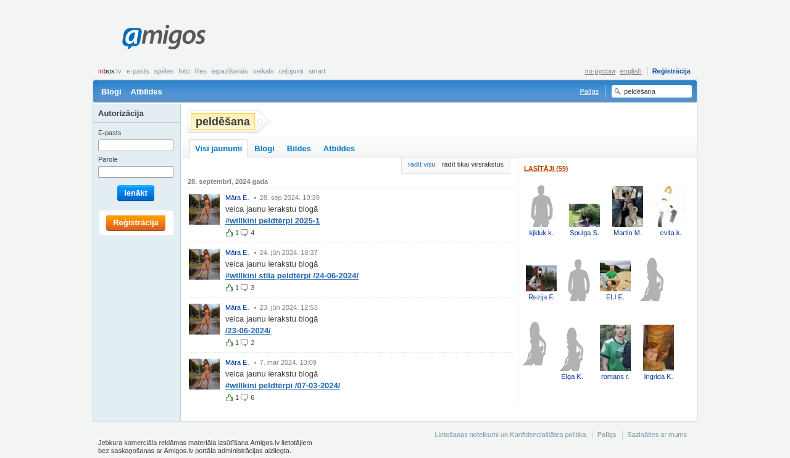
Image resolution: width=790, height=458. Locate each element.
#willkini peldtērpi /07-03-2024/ (282, 385)
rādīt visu (422, 164)
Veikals (263, 71)
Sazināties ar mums (657, 434)
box (109, 71)
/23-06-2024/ (248, 330)
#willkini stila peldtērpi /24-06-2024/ (292, 275)
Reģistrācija (671, 71)
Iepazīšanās (230, 71)
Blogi (111, 91)
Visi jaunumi (218, 148)
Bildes (299, 148)
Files (201, 71)
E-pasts (138, 71)
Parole (108, 159)
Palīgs (589, 91)
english (631, 71)
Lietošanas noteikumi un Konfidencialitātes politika (510, 434)
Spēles (163, 71)
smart (317, 71)
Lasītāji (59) (546, 168)
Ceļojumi (290, 71)
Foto (183, 71)
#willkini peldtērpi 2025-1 (272, 220)
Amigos (164, 37)
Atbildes (146, 91)
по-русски (600, 71)
